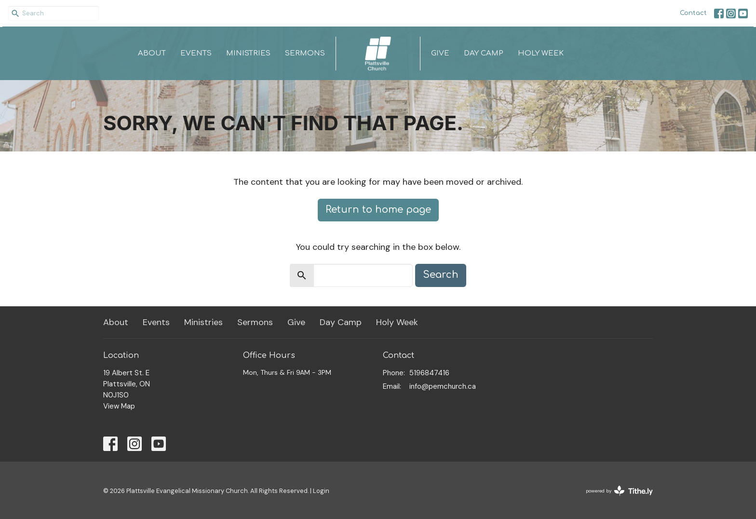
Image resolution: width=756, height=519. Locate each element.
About (152, 53)
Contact (693, 13)
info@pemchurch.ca (442, 386)
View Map (119, 406)
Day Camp (483, 53)
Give (440, 53)
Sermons (305, 53)
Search (441, 274)
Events (196, 53)
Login (321, 491)
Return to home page (378, 209)
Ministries (248, 53)
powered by (619, 490)
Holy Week (541, 53)
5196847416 (429, 373)
